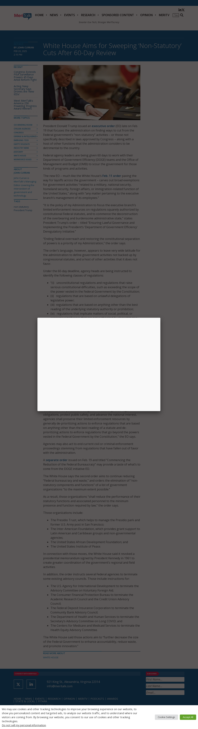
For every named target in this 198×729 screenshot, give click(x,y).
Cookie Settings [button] (166, 717)
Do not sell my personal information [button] (24, 725)
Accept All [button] (188, 717)
